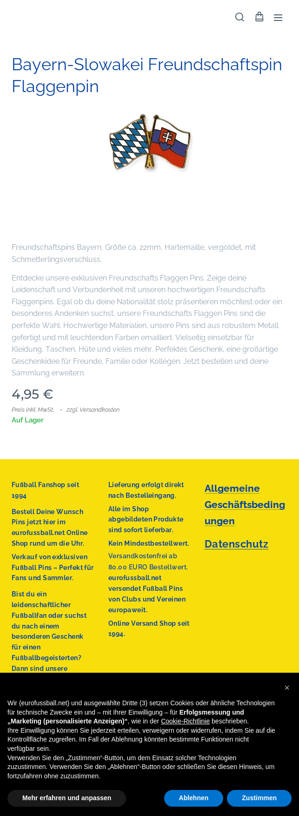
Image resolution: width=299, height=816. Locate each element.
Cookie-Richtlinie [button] (185, 721)
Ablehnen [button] (194, 798)
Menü (278, 17)
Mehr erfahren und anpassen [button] (66, 798)
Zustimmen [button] (259, 798)
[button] (240, 17)
